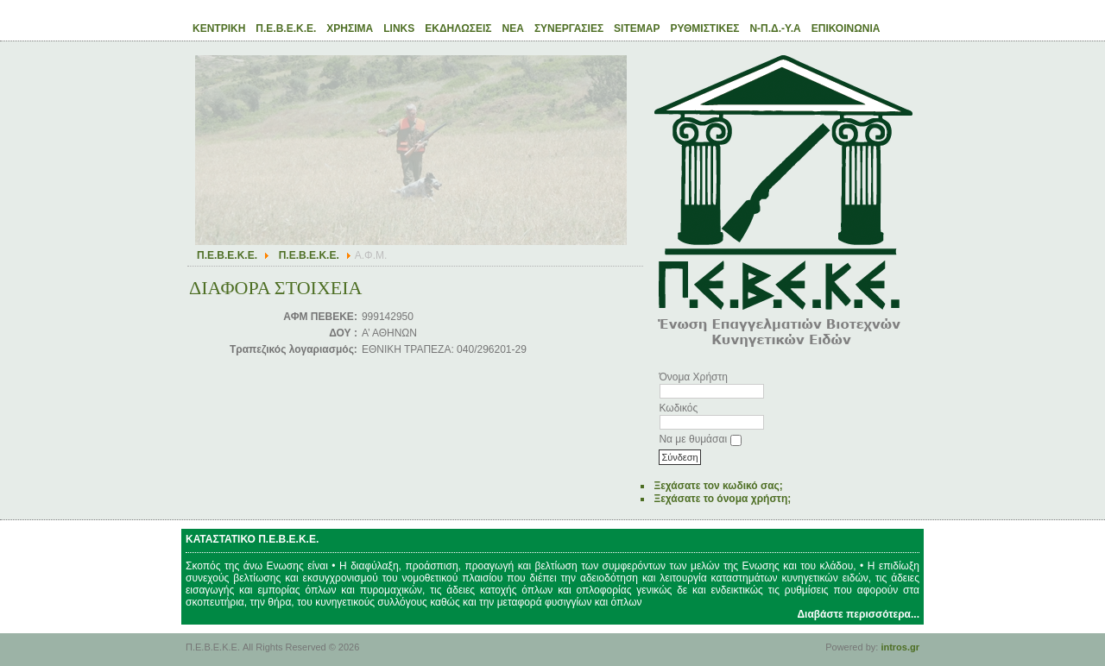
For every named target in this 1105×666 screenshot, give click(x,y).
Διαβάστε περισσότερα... (858, 614)
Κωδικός (678, 408)
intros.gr (900, 647)
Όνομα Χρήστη (693, 377)
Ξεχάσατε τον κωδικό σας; (718, 486)
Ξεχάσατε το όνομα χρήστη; (722, 499)
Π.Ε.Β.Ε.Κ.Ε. (227, 255)
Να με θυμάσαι (693, 439)
